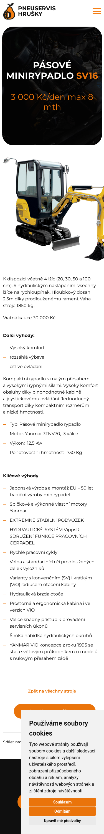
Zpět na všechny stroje (52, 691)
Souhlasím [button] (62, 802)
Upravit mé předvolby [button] (62, 820)
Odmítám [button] (62, 811)
